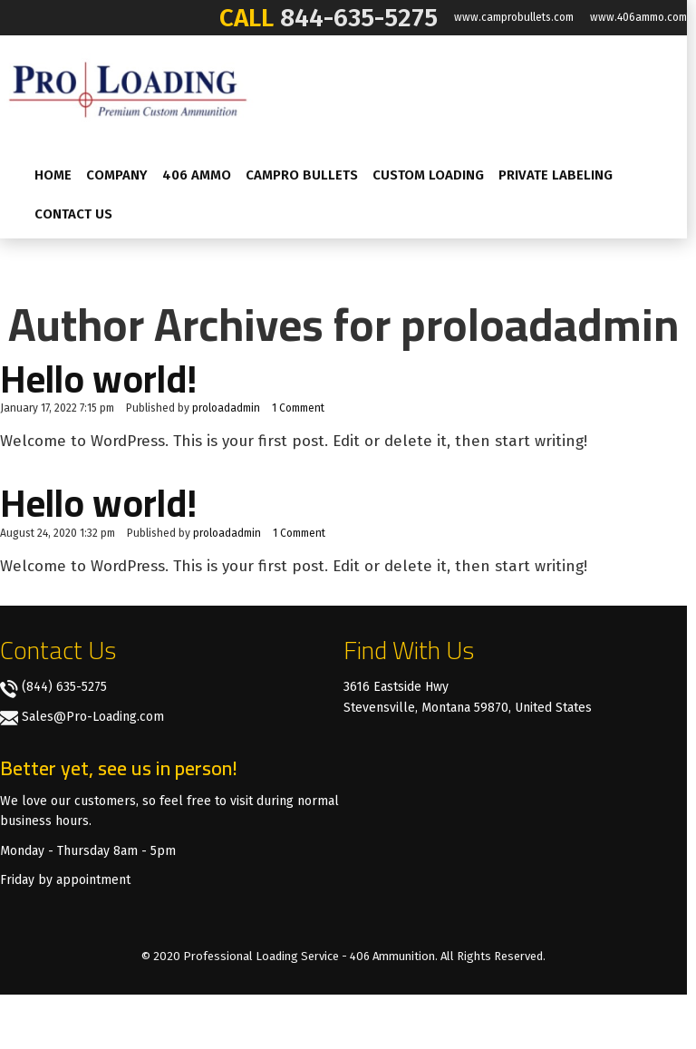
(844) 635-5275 (64, 686)
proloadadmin (226, 408)
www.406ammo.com (638, 17)
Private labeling (555, 175)
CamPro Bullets (302, 175)
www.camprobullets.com (514, 17)
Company (117, 175)
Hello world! (98, 378)
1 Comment (298, 408)
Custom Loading (428, 175)
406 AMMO (196, 175)
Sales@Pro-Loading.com (93, 716)
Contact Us (73, 214)
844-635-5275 (359, 18)
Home (53, 175)
